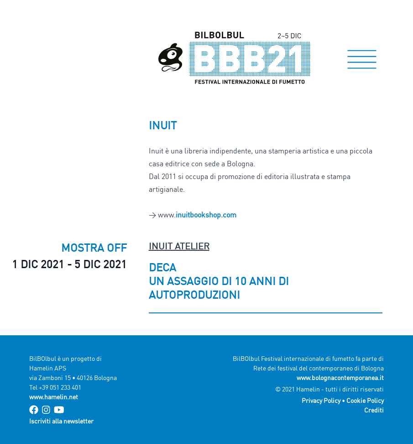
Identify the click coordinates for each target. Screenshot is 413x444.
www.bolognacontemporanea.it (340, 377)
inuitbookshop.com (206, 214)
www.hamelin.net (53, 397)
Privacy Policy (321, 400)
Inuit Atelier (179, 246)
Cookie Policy (365, 400)
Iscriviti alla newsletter (61, 421)
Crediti (374, 410)
